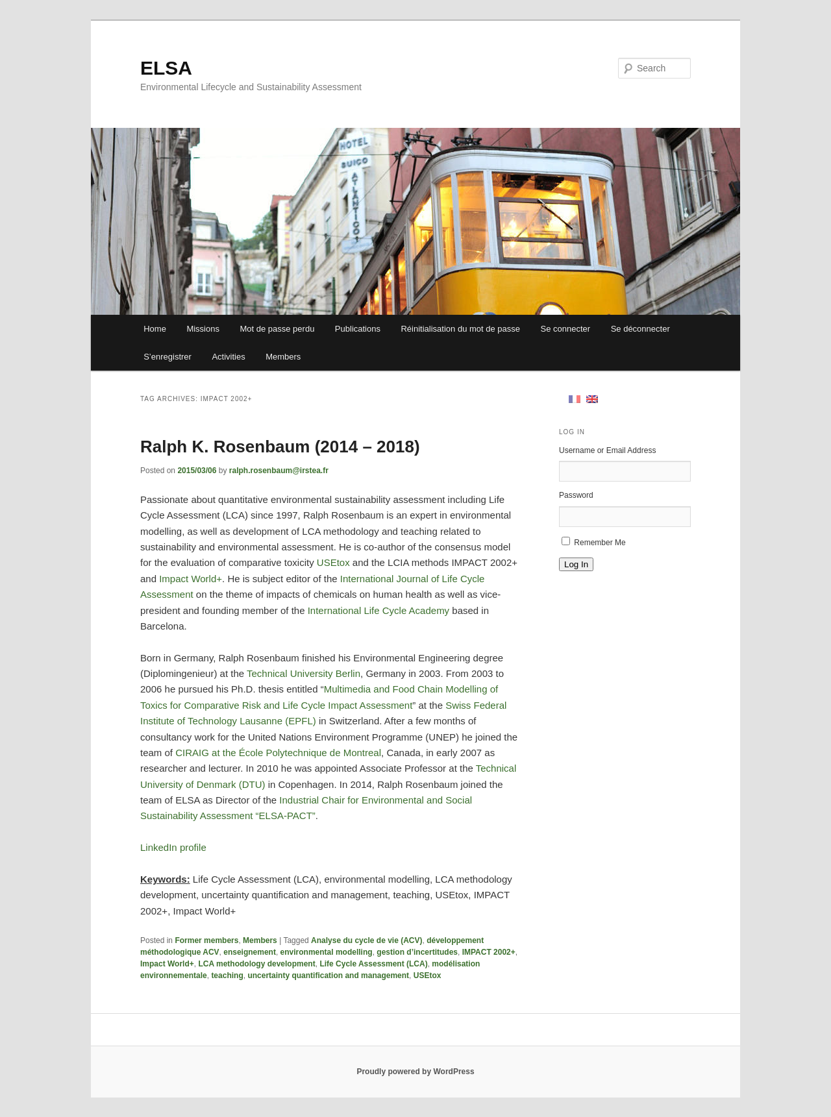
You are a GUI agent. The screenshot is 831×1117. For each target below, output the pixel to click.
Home (154, 329)
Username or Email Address (607, 450)
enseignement (249, 952)
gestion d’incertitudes (417, 952)
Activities (228, 357)
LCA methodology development (256, 963)
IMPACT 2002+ (488, 952)
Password (576, 495)
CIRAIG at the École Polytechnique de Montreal (278, 752)
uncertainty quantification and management (328, 975)
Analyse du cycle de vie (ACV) (366, 940)
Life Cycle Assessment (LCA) (373, 963)
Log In (576, 564)
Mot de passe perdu (277, 329)
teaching (227, 975)
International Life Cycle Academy (378, 610)
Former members (206, 940)
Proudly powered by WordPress (415, 1071)
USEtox (333, 562)
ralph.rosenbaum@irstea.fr (279, 470)
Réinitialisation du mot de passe (460, 329)
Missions (202, 329)
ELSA (166, 68)
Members (283, 357)
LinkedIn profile (173, 847)
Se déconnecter (640, 329)
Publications (357, 329)
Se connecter (566, 329)
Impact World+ (190, 578)
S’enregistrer (167, 357)
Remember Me (599, 542)
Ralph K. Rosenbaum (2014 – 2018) (280, 446)
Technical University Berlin (303, 673)
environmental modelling (326, 952)
